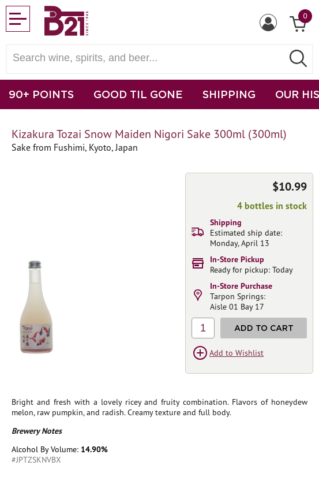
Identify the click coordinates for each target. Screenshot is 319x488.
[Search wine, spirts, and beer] (148, 58)
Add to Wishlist (236, 353)
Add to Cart (264, 327)
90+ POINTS (41, 94)
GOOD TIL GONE (138, 94)
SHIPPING (229, 94)
